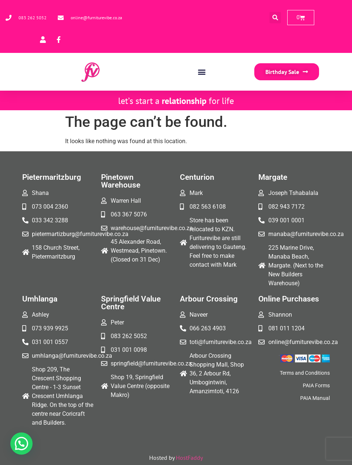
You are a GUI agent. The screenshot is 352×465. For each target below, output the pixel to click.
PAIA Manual (315, 398)
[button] (275, 17)
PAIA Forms (316, 385)
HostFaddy (189, 457)
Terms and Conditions (305, 373)
